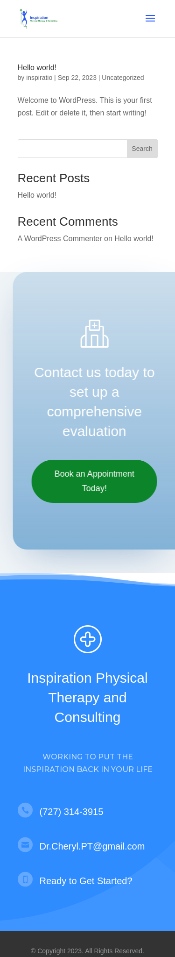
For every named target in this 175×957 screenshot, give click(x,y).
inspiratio (39, 77)
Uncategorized (123, 77)
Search (142, 148)
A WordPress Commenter (60, 239)
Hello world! (37, 67)
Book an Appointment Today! (97, 481)
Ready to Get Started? (86, 881)
